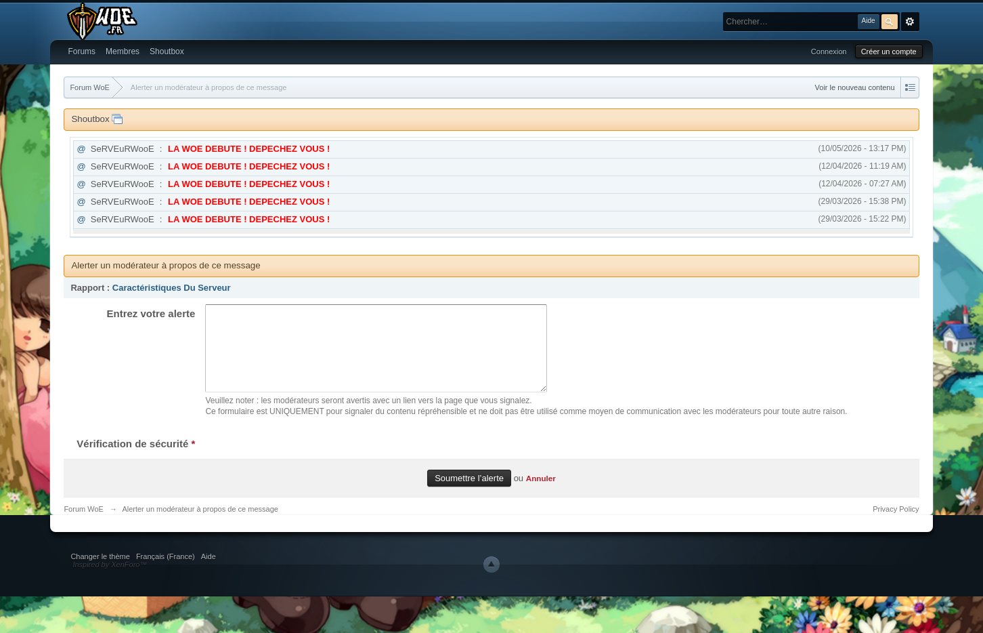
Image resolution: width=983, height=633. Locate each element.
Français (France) (165, 573)
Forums (81, 51)
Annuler (541, 494)
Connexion (829, 51)
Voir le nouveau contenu (855, 87)
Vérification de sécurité (136, 460)
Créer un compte (889, 51)
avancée (910, 21)
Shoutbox (167, 51)
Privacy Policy (896, 525)
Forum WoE (83, 525)
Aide (208, 573)
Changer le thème (99, 573)
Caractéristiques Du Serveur (171, 288)
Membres (122, 51)
